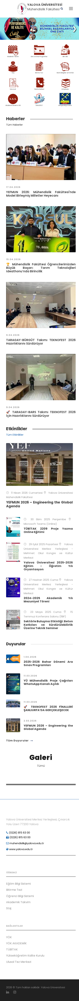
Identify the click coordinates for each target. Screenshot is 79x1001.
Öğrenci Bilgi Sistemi (20, 896)
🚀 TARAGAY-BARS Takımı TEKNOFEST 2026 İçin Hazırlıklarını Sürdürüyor (41, 414)
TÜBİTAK (12, 949)
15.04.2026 (13, 259)
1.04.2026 (30, 657)
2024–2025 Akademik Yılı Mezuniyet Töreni (48, 599)
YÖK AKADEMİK (16, 943)
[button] (74, 28)
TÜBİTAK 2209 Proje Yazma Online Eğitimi (48, 530)
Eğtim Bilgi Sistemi (18, 884)
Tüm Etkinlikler (14, 434)
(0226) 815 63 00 (18, 832)
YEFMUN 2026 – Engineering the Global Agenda (39, 504)
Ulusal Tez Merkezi (18, 962)
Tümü (41, 766)
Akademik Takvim (18, 902)
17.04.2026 (13, 187)
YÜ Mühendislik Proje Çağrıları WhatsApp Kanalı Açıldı (48, 682)
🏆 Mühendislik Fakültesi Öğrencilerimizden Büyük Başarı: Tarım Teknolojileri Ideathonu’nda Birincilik (41, 268)
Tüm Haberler (14, 124)
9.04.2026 (13, 335)
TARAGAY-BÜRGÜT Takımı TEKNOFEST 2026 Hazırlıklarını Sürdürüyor (41, 342)
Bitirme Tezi (14, 890)
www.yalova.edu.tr (19, 849)
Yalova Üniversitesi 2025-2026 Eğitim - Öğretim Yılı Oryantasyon (48, 566)
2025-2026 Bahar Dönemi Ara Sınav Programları (48, 663)
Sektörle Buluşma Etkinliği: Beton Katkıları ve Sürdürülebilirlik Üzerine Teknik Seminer (48, 624)
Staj (8, 908)
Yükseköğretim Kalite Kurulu (25, 956)
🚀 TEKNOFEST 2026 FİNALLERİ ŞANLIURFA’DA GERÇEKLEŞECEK (48, 708)
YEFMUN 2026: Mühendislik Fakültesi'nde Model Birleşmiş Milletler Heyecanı (41, 194)
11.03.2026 (30, 675)
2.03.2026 (30, 720)
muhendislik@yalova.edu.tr (25, 843)
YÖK (9, 937)
